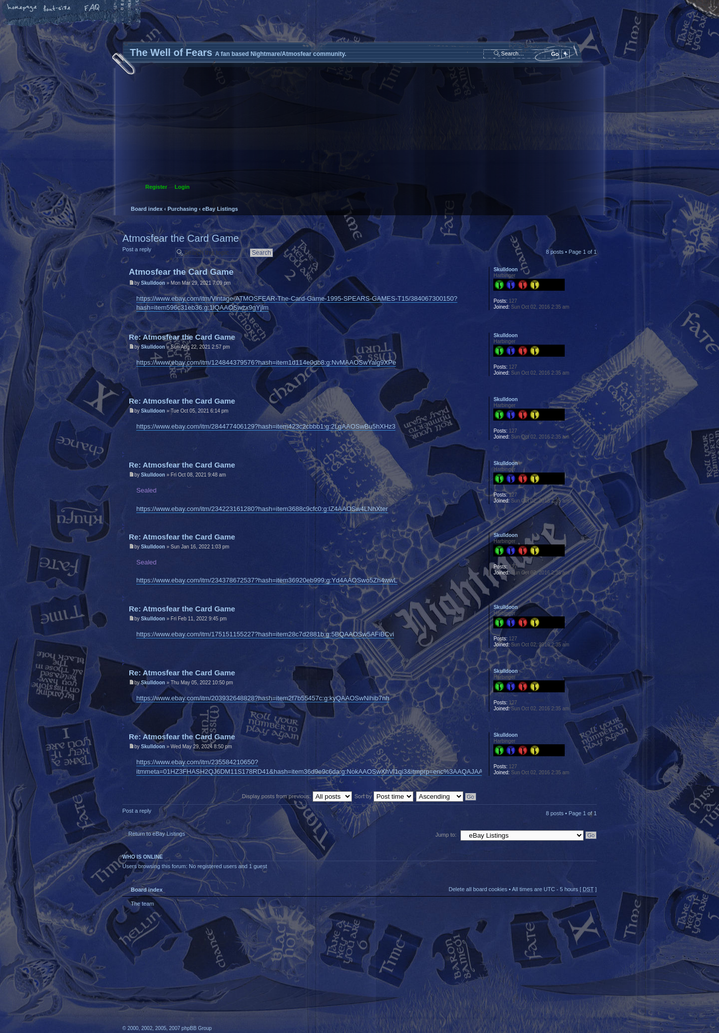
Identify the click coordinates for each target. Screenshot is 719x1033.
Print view (589, 225)
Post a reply (146, 252)
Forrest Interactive (566, 1005)
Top (589, 320)
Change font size (57, 8)
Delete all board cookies (477, 889)
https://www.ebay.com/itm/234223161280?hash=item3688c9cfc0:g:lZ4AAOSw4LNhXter (262, 509)
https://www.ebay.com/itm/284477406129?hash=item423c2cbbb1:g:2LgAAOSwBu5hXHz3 (265, 426)
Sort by (384, 796)
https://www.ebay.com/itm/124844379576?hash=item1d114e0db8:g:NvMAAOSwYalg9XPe (266, 362)
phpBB (234, 971)
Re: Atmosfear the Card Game (182, 337)
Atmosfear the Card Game (180, 238)
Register (156, 187)
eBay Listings (220, 209)
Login (182, 187)
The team (142, 904)
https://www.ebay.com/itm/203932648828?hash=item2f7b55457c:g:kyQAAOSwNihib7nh (262, 698)
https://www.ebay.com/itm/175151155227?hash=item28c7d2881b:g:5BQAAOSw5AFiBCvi (265, 634)
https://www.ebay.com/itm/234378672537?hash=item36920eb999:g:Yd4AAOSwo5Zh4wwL (266, 580)
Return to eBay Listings (156, 834)
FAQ (92, 8)
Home (22, 8)
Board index (358, 137)
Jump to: (445, 835)
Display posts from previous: (297, 796)
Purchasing (182, 209)
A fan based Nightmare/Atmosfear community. (279, 977)
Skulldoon (153, 283)
